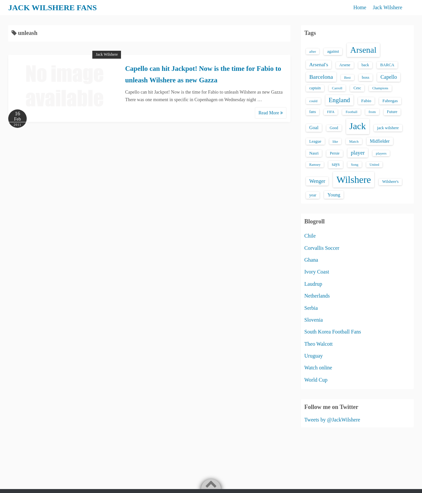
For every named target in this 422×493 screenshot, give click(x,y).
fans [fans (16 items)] (312, 111)
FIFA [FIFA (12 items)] (330, 112)
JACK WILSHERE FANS (52, 7)
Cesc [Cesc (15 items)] (357, 88)
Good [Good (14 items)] (334, 128)
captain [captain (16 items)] (315, 88)
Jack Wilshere (387, 7)
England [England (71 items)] (339, 100)
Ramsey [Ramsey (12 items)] (314, 164)
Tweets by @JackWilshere (332, 419)
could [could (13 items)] (313, 101)
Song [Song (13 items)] (354, 164)
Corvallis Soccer (321, 248)
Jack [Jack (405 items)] (357, 126)
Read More (270, 112)
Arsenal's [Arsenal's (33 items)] (318, 64)
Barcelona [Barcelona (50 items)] (321, 76)
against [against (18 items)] (333, 51)
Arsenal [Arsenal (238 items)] (363, 50)
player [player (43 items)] (358, 153)
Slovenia (313, 320)
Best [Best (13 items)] (347, 77)
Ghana (311, 260)
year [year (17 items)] (312, 195)
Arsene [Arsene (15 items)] (344, 65)
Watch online (318, 367)
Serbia (311, 308)
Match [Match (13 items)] (353, 141)
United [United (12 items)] (374, 164)
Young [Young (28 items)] (333, 194)
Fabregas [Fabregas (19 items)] (390, 101)
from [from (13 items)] (372, 112)
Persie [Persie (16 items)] (334, 153)
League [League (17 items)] (315, 141)
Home (359, 7)
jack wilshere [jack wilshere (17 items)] (388, 128)
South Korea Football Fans (332, 331)
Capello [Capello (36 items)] (388, 77)
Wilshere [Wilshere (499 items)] (353, 179)
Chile (310, 236)
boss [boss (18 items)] (366, 77)
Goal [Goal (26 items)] (313, 127)
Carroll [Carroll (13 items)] (337, 88)
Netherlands (317, 296)
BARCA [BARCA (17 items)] (387, 65)
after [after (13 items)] (312, 51)
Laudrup (313, 284)
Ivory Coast (316, 272)
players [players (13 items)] (381, 153)
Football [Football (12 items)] (351, 112)
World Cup (315, 380)
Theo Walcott (318, 344)
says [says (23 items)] (336, 164)
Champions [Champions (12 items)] (380, 88)
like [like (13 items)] (335, 141)
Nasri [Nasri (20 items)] (313, 153)
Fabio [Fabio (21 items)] (366, 100)
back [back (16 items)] (365, 65)
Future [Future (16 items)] (392, 111)
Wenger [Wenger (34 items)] (317, 181)
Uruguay (313, 356)
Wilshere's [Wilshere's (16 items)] (390, 181)
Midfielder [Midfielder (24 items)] (380, 141)
